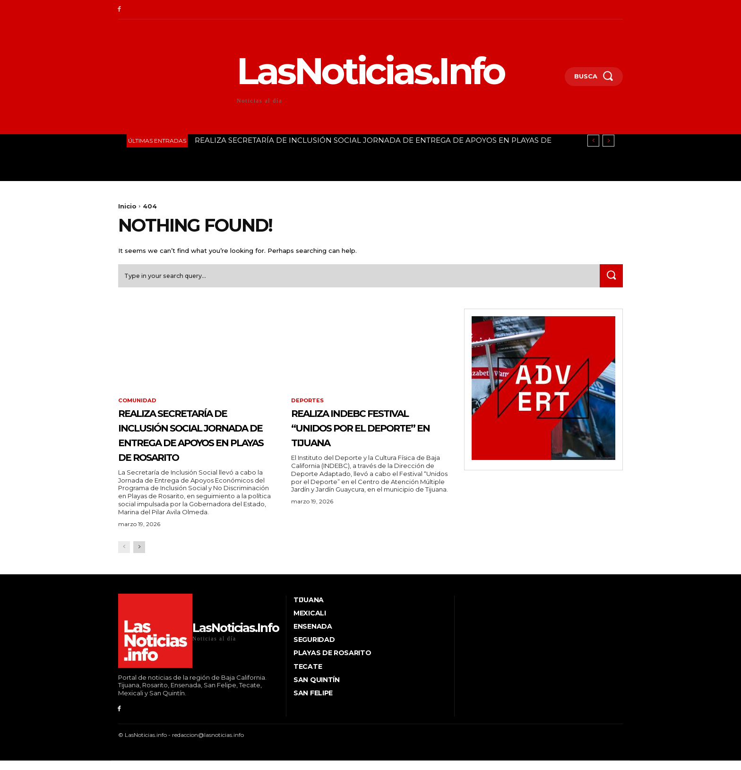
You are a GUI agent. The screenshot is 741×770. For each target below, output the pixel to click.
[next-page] (139, 565)
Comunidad (138, 403)
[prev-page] (124, 565)
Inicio (127, 206)
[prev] (593, 141)
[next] (608, 141)
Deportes (308, 403)
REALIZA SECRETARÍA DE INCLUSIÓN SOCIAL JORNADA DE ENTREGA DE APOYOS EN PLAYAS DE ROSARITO (194, 444)
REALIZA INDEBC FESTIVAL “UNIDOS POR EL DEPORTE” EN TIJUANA (365, 437)
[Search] (610, 278)
